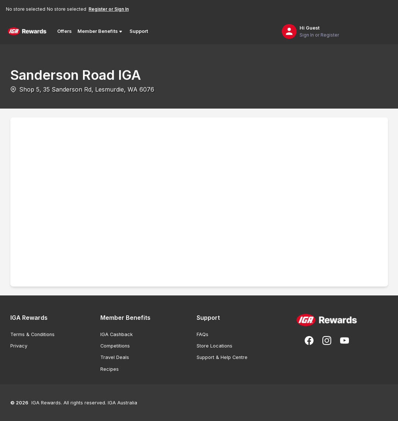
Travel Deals (114, 357)
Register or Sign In (109, 9)
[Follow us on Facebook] (309, 340)
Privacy (18, 346)
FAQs (202, 334)
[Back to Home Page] (27, 31)
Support (138, 31)
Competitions (115, 346)
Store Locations (214, 346)
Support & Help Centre (222, 357)
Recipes (109, 369)
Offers (64, 31)
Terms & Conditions (32, 334)
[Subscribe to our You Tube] (344, 340)
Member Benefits (100, 31)
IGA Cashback (116, 334)
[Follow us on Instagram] (326, 340)
